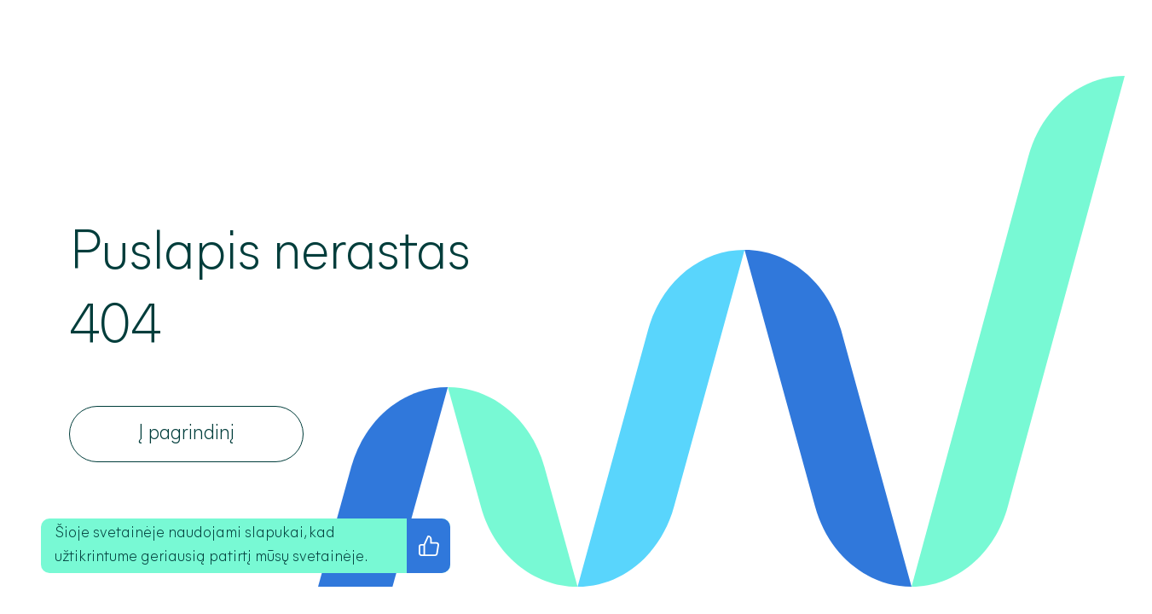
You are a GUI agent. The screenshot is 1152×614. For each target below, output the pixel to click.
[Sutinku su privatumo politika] (428, 545)
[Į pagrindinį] (186, 434)
